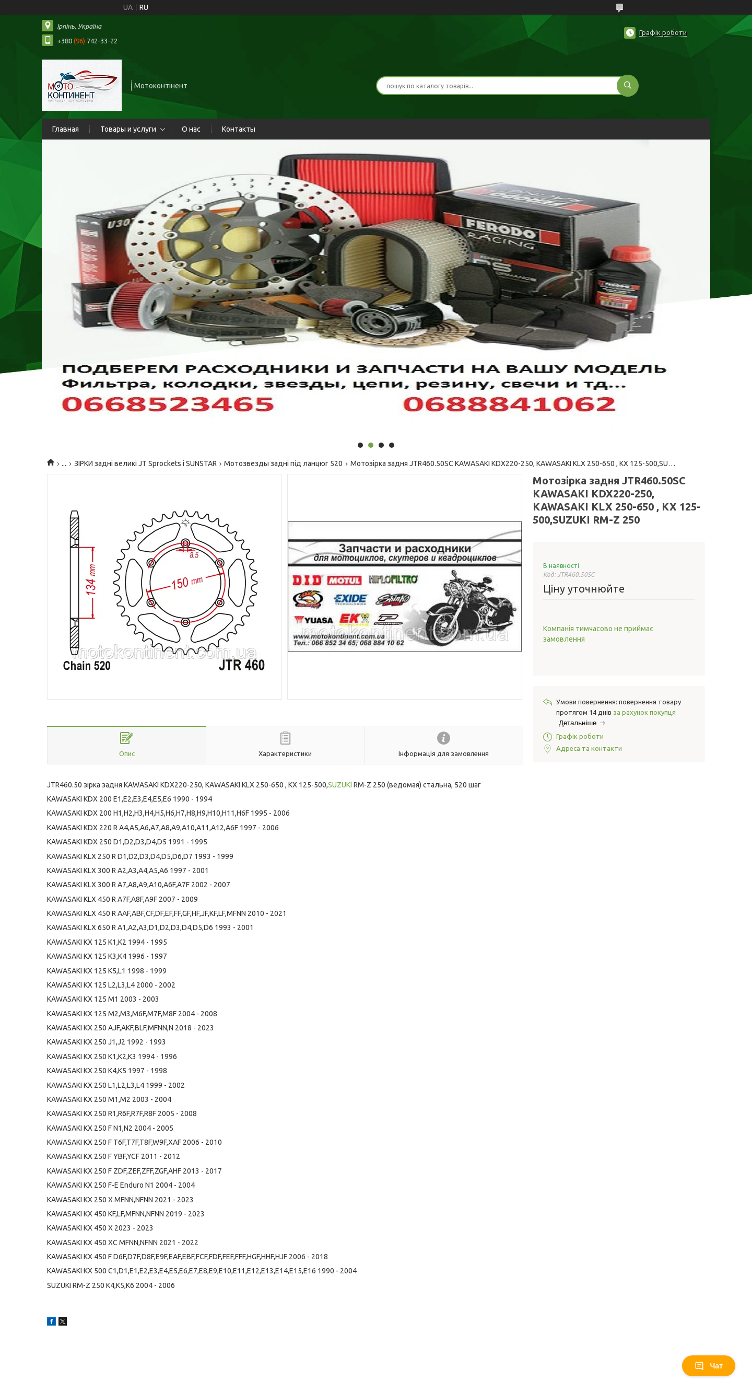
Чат (709, 1366)
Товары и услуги (128, 129)
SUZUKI (340, 785)
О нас (191, 129)
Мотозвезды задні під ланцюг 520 (283, 463)
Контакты (238, 129)
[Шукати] (628, 86)
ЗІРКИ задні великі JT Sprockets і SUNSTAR (145, 463)
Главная (65, 129)
